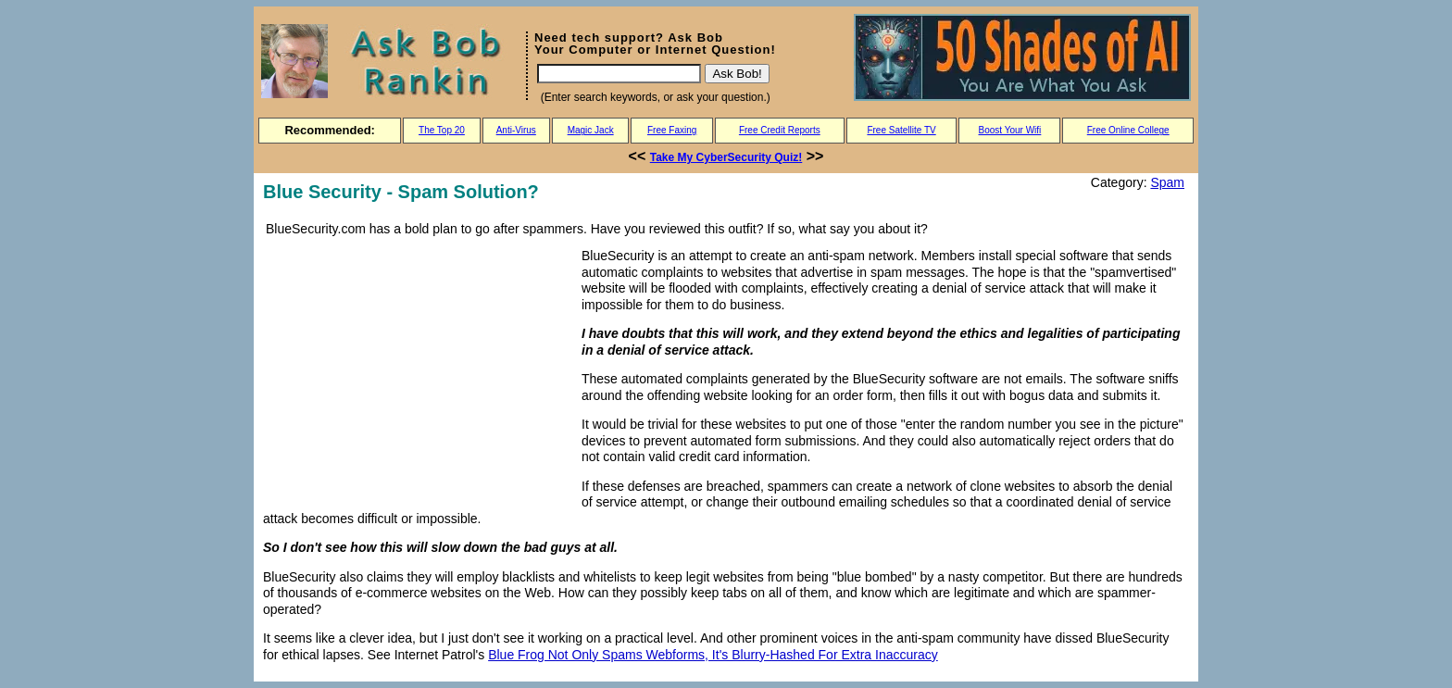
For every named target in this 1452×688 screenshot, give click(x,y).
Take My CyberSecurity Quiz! (726, 157)
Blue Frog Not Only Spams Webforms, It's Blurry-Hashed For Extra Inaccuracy (713, 654)
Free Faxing (671, 130)
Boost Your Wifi (1010, 130)
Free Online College (1128, 130)
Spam (1167, 182)
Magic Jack (591, 130)
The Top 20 (442, 130)
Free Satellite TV (901, 130)
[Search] (619, 73)
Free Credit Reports (779, 130)
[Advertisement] (418, 374)
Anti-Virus (516, 130)
